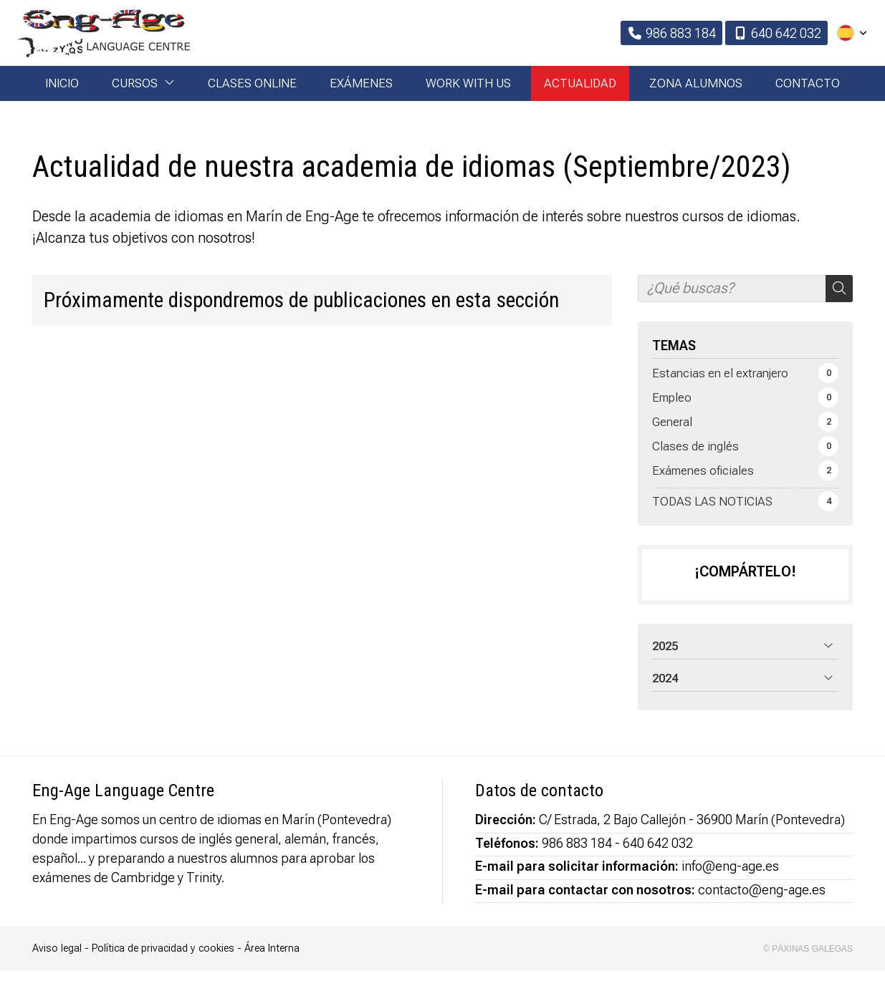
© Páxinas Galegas (808, 959)
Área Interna (272, 958)
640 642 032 (658, 853)
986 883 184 (577, 853)
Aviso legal (57, 958)
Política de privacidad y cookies (163, 958)
